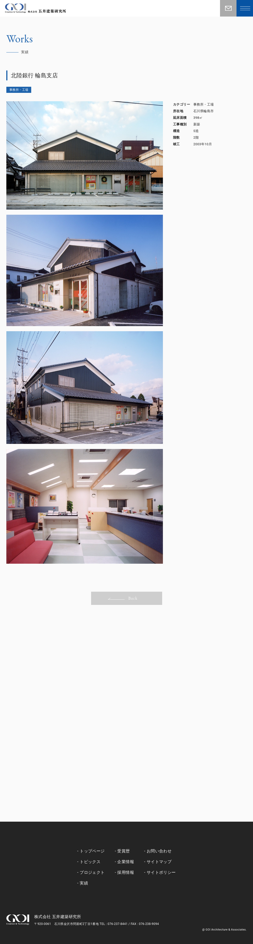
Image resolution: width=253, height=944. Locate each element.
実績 (84, 883)
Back (123, 598)
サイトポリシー (161, 872)
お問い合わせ (159, 851)
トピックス (90, 861)
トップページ (92, 851)
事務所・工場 (18, 90)
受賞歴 (123, 851)
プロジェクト (92, 872)
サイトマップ (159, 861)
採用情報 (125, 872)
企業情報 (125, 861)
